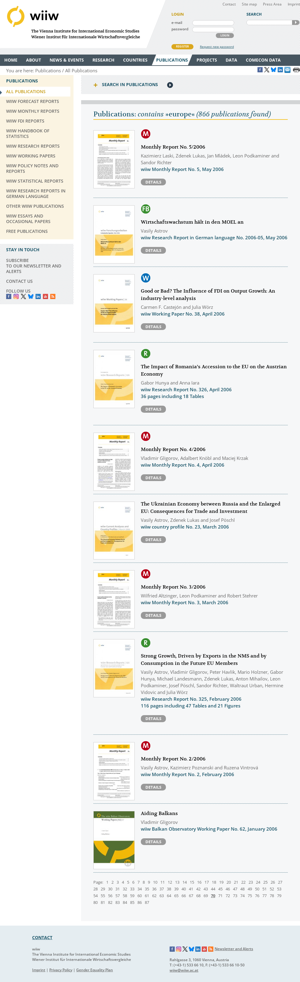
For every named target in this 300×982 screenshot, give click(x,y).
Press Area (272, 4)
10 (155, 882)
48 (242, 889)
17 (206, 882)
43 (206, 889)
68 (198, 895)
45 (220, 889)
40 (184, 889)
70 (213, 895)
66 (184, 895)
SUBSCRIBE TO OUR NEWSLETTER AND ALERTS (33, 265)
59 (132, 895)
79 (279, 895)
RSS (52, 296)
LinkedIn (38, 296)
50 (257, 889)
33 (132, 889)
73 (235, 895)
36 (154, 889)
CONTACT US (19, 281)
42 (198, 889)
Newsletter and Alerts (234, 948)
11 (162, 882)
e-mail (176, 22)
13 (177, 882)
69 (206, 895)
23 (251, 882)
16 (199, 882)
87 (147, 902)
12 (170, 882)
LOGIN (224, 35)
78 (272, 895)
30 (110, 889)
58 (125, 895)
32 (125, 889)
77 (264, 895)
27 (280, 882)
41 (191, 889)
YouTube (45, 296)
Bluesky (30, 296)
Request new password (217, 46)
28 (95, 889)
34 (139, 889)
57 (117, 895)
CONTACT (42, 937)
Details (153, 182)
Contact (229, 4)
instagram (16, 296)
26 (273, 882)
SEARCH (295, 22)
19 (221, 882)
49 (250, 889)
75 (250, 895)
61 (147, 895)
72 (228, 895)
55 (103, 895)
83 (117, 902)
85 (132, 902)
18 (214, 882)
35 (147, 889)
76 (257, 895)
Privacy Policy (60, 970)
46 (228, 889)
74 (242, 895)
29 (103, 889)
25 (265, 882)
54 (95, 895)
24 (258, 882)
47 (235, 889)
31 (117, 889)
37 (161, 889)
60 (139, 895)
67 (191, 895)
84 (125, 902)
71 (220, 895)
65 (176, 895)
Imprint (294, 4)
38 (169, 889)
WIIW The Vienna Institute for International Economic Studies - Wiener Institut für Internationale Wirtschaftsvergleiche (82, 24)
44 (213, 889)
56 (110, 895)
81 (103, 902)
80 (95, 902)
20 (229, 882)
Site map (249, 4)
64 (169, 895)
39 (176, 889)
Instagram (179, 949)
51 (264, 889)
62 (154, 895)
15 (192, 882)
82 (110, 902)
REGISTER (182, 46)
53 (279, 889)
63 (161, 895)
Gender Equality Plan (94, 970)
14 (184, 882)
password (179, 29)
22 (243, 882)
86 (139, 902)
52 (272, 889)
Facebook (8, 296)
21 (236, 882)
